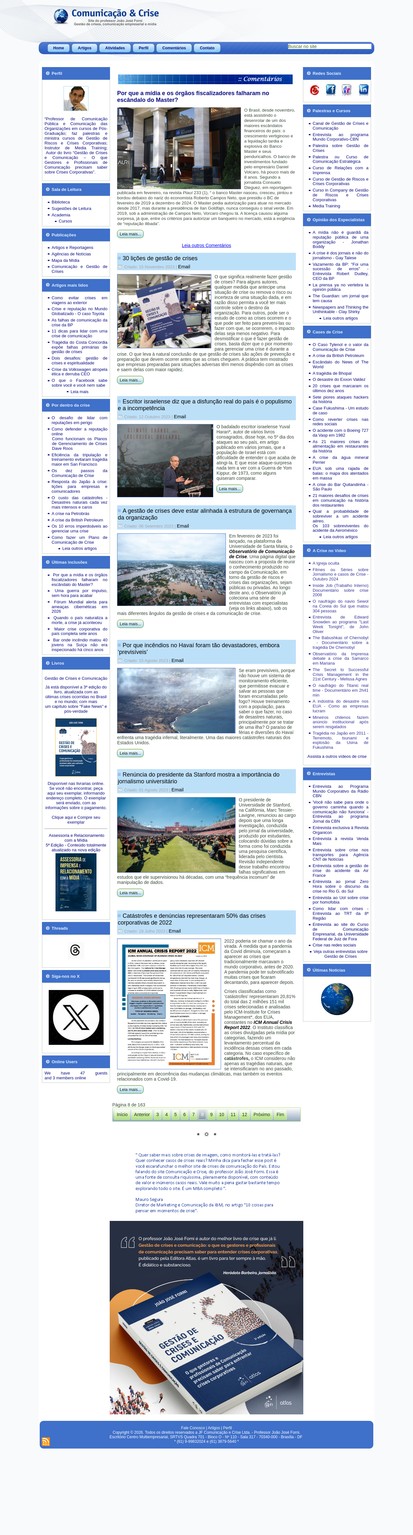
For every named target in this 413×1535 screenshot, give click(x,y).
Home (58, 48)
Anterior (142, 1114)
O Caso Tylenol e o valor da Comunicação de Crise (340, 347)
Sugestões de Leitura (71, 208)
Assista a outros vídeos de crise (337, 756)
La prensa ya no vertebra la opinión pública (340, 287)
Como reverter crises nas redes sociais (340, 422)
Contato (207, 48)
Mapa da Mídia (65, 260)
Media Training (326, 205)
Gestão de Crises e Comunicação (76, 678)
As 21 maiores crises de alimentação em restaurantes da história (340, 446)
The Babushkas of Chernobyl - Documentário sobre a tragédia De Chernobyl (340, 642)
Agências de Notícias (71, 254)
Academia (61, 215)
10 (221, 1114)
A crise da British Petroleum (77, 520)
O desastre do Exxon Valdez (339, 379)
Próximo (262, 1114)
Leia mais (80, 391)
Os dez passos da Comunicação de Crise (79, 473)
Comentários (174, 48)
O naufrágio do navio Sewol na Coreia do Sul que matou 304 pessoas (340, 606)
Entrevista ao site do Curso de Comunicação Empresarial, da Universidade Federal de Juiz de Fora (340, 931)
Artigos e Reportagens (72, 247)
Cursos (65, 221)
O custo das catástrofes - (79, 497)
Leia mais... (130, 234)
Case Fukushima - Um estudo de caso (340, 410)
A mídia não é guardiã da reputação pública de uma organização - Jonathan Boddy (340, 239)
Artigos (84, 48)
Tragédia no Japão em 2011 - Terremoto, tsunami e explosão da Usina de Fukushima (340, 740)
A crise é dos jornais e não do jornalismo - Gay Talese (340, 255)
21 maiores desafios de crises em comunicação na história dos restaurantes (340, 500)
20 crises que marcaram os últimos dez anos (340, 388)
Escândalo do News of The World (340, 364)
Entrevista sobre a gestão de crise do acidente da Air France (340, 870)
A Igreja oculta (326, 563)
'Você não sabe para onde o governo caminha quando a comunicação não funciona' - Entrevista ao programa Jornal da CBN (340, 812)
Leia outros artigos (79, 548)
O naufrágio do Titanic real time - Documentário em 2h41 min (340, 690)
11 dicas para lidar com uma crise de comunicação (79, 333)
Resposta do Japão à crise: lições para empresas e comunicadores (79, 486)
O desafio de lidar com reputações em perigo (79, 420)
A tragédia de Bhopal (332, 373)
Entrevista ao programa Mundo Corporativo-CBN (340, 137)
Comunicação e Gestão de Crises (79, 269)
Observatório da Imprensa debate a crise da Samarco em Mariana (340, 658)
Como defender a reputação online (79, 431)
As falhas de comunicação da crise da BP (79, 322)
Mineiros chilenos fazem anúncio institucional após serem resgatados (340, 722)
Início (122, 1114)
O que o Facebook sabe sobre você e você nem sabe (79, 383)
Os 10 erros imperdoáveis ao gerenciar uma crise (79, 528)
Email (184, 266)
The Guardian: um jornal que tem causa (340, 298)
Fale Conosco (193, 1513)
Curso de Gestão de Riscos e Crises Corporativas (340, 181)
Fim (280, 1114)
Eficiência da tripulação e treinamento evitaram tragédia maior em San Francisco (79, 459)
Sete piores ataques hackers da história (340, 399)
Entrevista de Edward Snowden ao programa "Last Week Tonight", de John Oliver (340, 624)
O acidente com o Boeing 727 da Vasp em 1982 (340, 433)
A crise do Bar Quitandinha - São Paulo (340, 487)
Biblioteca (61, 202)
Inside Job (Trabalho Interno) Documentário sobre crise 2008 (340, 590)
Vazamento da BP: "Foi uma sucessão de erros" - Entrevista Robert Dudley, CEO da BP (340, 271)
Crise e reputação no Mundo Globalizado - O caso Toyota (79, 311)
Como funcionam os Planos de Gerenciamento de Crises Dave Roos (79, 443)
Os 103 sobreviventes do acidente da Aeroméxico (340, 528)
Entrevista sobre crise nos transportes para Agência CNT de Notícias (340, 854)
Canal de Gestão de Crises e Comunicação (340, 126)
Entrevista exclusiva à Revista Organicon (340, 830)
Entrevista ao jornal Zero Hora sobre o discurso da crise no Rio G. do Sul (340, 886)
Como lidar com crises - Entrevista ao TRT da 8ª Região (340, 913)
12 (244, 1114)
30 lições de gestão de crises (160, 258)
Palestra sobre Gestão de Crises (340, 148)
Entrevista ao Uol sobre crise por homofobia (340, 900)
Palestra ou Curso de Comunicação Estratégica (340, 159)
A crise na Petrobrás (70, 513)
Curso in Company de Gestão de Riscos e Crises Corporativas (340, 195)
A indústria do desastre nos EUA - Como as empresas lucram (340, 706)
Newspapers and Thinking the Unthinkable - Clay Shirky (340, 309)
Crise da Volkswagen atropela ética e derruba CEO (79, 372)
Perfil (143, 48)
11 (233, 1114)
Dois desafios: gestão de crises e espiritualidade (79, 360)
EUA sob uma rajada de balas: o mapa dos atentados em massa (340, 473)
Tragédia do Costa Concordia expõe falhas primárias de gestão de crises (79, 347)
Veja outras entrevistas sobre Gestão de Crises (341, 954)
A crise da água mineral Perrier (340, 460)
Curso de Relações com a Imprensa (340, 170)
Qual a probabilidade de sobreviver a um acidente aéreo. (340, 516)
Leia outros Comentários (206, 245)
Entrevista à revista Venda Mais (340, 841)
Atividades (115, 48)
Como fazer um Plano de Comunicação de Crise (79, 540)
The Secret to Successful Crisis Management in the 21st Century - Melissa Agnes (340, 674)
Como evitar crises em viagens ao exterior (79, 300)
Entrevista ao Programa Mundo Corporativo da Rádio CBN (340, 791)
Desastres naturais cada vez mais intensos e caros (79, 505)
